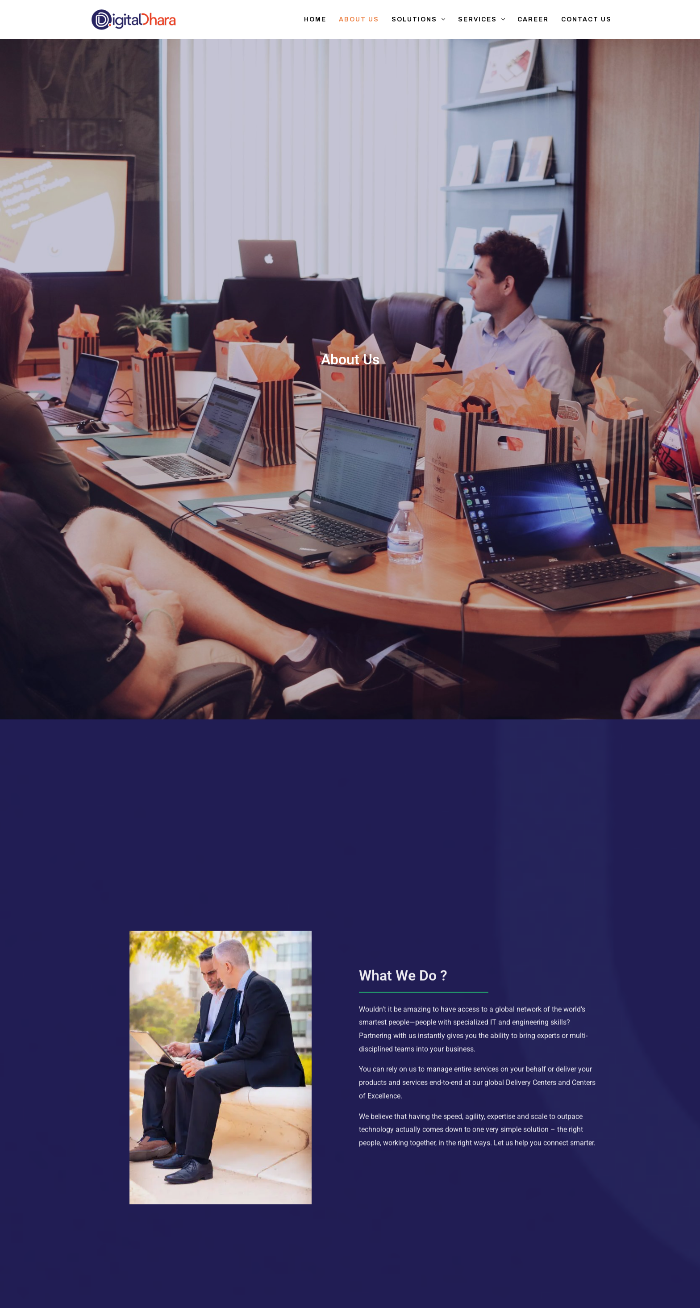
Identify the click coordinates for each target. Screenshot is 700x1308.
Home (315, 19)
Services (481, 19)
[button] (441, 19)
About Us (359, 19)
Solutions (418, 19)
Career (533, 19)
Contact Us (586, 19)
